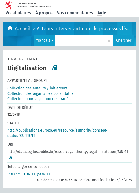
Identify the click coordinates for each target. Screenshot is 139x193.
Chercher (123, 40)
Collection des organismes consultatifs (40, 93)
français (45, 40)
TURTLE (30, 174)
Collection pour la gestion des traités (39, 99)
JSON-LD (44, 174)
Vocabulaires (18, 12)
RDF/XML (14, 174)
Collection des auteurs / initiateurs (37, 88)
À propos (44, 12)
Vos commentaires (75, 12)
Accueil (23, 29)
